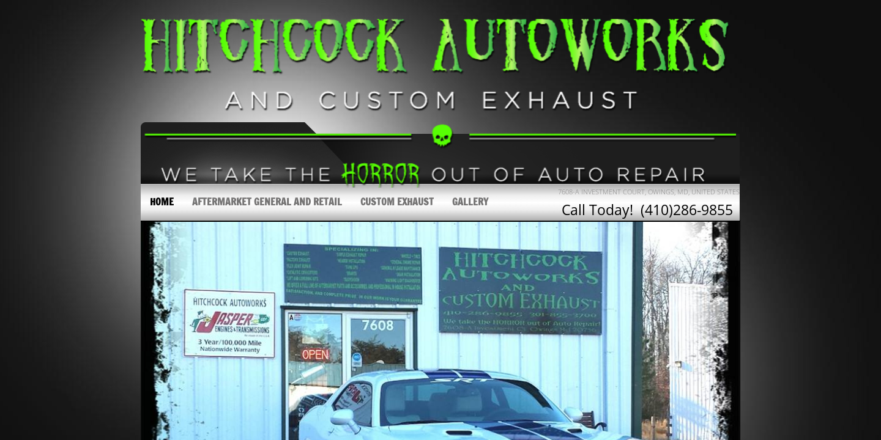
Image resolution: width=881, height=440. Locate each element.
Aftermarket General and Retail (267, 201)
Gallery (470, 201)
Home (162, 201)
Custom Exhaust (397, 201)
